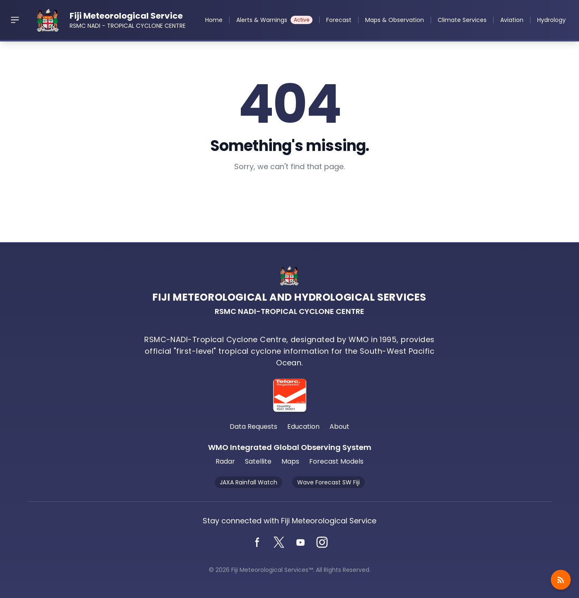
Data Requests (253, 426)
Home (214, 20)
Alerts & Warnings (274, 20)
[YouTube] (300, 542)
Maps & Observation (394, 20)
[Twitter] (279, 542)
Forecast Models (336, 461)
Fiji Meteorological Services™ (272, 570)
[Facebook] (257, 542)
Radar (225, 461)
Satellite (258, 461)
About (339, 426)
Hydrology (551, 20)
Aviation (511, 20)
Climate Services (462, 20)
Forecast (338, 20)
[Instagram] (322, 542)
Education (303, 426)
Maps (290, 461)
